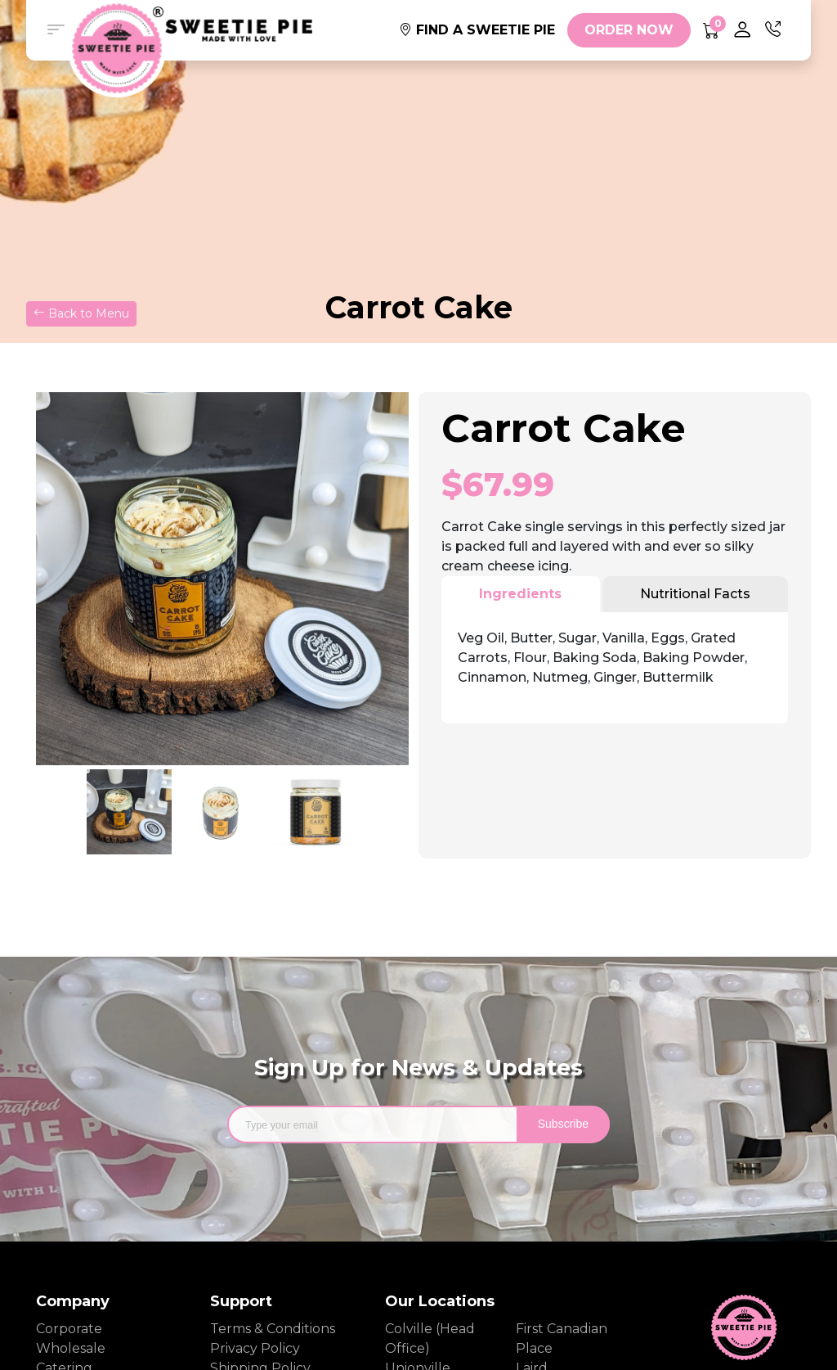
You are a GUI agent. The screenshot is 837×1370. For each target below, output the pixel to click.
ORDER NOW (629, 30)
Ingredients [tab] (520, 594)
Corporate (69, 1328)
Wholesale (70, 1348)
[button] (55, 30)
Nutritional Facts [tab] (695, 594)
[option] (222, 578)
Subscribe (563, 1123)
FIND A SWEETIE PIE (477, 30)
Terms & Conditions (265, 1328)
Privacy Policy (255, 1348)
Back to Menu (81, 313)
